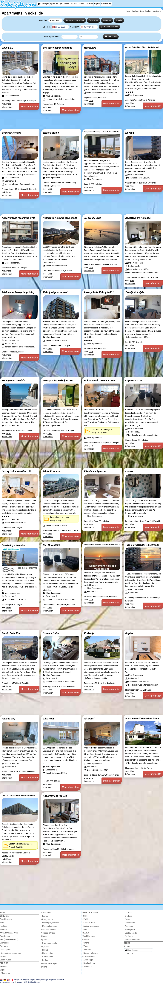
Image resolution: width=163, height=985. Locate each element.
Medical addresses (90, 926)
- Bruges (86, 939)
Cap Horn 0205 (51, 545)
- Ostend (127, 919)
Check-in (47, 27)
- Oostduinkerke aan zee (10, 953)
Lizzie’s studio (51, 132)
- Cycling (45, 946)
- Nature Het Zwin (90, 953)
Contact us (128, 953)
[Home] (39, 4)
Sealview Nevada (11, 132)
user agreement (5, 982)
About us (127, 946)
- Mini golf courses (49, 926)
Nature (44, 936)
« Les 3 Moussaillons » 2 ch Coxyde (142, 545)
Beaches (3, 966)
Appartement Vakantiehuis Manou (142, 718)
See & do (74, 4)
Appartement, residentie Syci (18, 217)
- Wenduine (87, 966)
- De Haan (128, 912)
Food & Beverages (49, 963)
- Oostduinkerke (130, 933)
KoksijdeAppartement (55, 292)
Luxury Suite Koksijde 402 (99, 292)
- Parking (86, 919)
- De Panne (128, 936)
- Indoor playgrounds (50, 923)
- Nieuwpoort (5, 950)
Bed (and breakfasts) (75, 20)
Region (97, 4)
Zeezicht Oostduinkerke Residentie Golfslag (19, 795)
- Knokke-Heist (88, 956)
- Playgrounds (47, 919)
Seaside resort (6, 919)
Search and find (109, 27)
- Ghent (85, 943)
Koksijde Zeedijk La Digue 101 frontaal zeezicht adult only (102, 132)
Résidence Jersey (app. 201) (18, 292)
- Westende (128, 926)
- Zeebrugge (87, 960)
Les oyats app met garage (57, 47)
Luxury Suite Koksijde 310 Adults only (142, 47)
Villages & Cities (48, 933)
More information (29, 106)
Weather (104, 4)
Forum (85, 929)
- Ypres (85, 946)
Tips (2, 923)
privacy (13, 982)
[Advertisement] (81, 121)
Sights (2, 970)
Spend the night (56, 4)
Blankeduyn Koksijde (13, 545)
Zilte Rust (48, 718)
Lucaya (129, 471)
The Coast (86, 950)
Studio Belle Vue (11, 633)
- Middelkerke (129, 923)
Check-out (74, 27)
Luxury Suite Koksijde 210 (58, 380)
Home (2, 912)
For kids (3, 926)
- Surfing (44, 960)
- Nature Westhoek (132, 940)
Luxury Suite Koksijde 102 (16, 471)
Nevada (129, 132)
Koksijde (45, 4)
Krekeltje (89, 633)
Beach (66, 4)
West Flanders (88, 936)
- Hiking (44, 950)
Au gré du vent (92, 217)
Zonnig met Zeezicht (13, 380)
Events (81, 4)
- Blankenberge (88, 963)
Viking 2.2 (7, 47)
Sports (44, 940)
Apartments (55, 20)
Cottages (107, 20)
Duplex (129, 633)
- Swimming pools (49, 943)
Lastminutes (5, 960)
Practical (89, 4)
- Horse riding (47, 953)
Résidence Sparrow (95, 471)
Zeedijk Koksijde (134, 292)
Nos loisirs (90, 47)
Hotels (119, 20)
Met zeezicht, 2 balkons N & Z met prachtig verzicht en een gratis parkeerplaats (102, 544)
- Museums (5, 973)
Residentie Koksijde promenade (60, 217)
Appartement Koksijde (138, 217)
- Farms (44, 916)
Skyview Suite (51, 633)
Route (84, 916)
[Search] (110, 4)
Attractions (46, 912)
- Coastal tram (88, 923)
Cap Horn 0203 (133, 380)
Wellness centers (48, 929)
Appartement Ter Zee (55, 795)
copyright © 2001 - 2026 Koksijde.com (28, 982)
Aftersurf (89, 718)
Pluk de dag (8, 718)
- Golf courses (47, 957)
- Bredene (128, 916)
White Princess (51, 471)
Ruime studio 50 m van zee (99, 380)
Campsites (93, 20)
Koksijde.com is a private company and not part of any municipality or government (39, 980)
